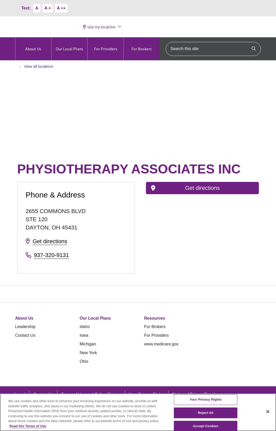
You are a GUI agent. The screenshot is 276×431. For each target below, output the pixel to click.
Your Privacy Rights (146, 394)
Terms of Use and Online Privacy (91, 394)
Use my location (99, 26)
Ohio (84, 361)
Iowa (84, 335)
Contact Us (25, 335)
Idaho (85, 326)
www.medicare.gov (161, 344)
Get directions (50, 241)
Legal (20, 394)
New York (88, 353)
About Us (33, 44)
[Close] (267, 415)
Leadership (25, 326)
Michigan (88, 344)
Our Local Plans (69, 44)
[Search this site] (213, 49)
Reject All (205, 416)
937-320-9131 (51, 255)
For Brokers (141, 44)
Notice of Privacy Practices (196, 394)
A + (48, 8)
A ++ (61, 8)
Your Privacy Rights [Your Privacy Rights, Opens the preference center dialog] (206, 403)
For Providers (105, 44)
